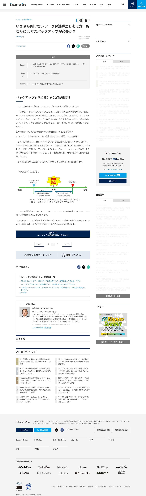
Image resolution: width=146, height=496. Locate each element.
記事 (84, 5)
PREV (39, 244)
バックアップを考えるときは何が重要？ (46, 73)
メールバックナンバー (113, 169)
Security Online (37, 4)
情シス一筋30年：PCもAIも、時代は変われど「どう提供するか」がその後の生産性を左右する (73, 402)
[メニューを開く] (4, 4)
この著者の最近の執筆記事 (41, 369)
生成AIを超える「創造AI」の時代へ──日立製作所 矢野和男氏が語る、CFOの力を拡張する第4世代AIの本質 (35, 431)
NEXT (67, 244)
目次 (69, 57)
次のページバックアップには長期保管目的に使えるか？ (53, 234)
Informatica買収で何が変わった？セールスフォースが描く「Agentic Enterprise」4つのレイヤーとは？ (35, 421)
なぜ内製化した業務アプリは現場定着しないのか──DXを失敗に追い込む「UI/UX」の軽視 (35, 402)
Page (22, 65)
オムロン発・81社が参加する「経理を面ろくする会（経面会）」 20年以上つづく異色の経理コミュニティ (35, 412)
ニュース (76, 4)
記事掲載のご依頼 (103, 471)
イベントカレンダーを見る (113, 342)
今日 (104, 61)
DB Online (50, 4)
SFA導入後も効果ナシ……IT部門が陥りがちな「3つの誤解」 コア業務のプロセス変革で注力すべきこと (74, 431)
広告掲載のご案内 (121, 471)
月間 (121, 61)
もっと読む (23, 333)
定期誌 (108, 5)
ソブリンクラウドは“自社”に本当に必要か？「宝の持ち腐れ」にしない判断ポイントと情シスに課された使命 (74, 412)
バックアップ (21, 46)
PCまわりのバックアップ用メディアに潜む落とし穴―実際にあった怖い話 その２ (51, 322)
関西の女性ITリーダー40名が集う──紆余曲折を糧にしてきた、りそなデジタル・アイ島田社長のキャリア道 (73, 421)
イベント (93, 5)
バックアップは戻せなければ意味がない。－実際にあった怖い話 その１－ (48, 325)
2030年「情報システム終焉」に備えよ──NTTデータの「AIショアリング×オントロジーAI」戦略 (35, 440)
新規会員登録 (112, 175)
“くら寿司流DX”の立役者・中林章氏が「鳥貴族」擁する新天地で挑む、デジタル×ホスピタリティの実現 (74, 440)
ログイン (112, 181)
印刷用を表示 (22, 308)
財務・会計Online (63, 4)
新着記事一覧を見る (113, 296)
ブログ (55, 490)
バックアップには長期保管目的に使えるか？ (48, 84)
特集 (101, 5)
